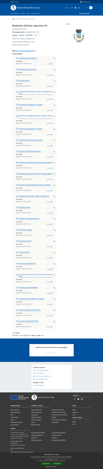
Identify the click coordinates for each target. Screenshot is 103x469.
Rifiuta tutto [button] (57, 463)
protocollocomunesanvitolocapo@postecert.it (22, 452)
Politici (12, 420)
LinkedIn (41, 335)
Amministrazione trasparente (59, 432)
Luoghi (74, 421)
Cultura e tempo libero (36, 412)
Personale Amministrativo (17, 422)
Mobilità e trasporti (35, 425)
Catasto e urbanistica (36, 420)
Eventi (73, 424)
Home (13, 19)
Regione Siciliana (15, 2)
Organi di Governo (15, 410)
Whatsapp (27, 335)
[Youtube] (75, 8)
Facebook (15, 335)
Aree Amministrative (15, 412)
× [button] (101, 453)
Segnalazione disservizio (37, 435)
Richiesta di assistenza (36, 440)
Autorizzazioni (55, 422)
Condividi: (15, 333)
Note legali (54, 437)
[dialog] (51, 460)
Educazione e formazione (58, 409)
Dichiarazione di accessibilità (58, 440)
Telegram (34, 335)
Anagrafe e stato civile (36, 410)
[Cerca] (90, 7)
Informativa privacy (56, 435)
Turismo (33, 422)
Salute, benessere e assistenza (59, 419)
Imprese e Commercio (36, 417)
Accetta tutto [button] (46, 463)
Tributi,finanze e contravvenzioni (59, 414)
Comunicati (75, 412)
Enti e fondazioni (15, 417)
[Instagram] (78, 8)
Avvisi (73, 415)
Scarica (50, 63)
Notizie (74, 410)
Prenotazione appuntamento (38, 432)
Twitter (21, 335)
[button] (51, 466)
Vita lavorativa (34, 415)
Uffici (12, 415)
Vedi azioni (69, 24)
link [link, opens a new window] (65, 460)
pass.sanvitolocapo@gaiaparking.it (26, 51)
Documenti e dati (15, 425)
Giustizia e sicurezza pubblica (59, 412)
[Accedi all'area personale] (85, 1)
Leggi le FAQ (34, 437)
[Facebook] (71, 8)
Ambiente (54, 417)
